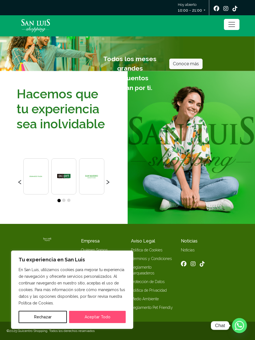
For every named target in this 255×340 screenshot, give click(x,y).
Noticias (189, 241)
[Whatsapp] (239, 325)
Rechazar (43, 317)
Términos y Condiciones (151, 258)
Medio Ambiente (145, 299)
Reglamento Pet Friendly (152, 307)
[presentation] (20, 181)
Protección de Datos (148, 281)
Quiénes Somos (94, 250)
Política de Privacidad (149, 290)
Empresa (90, 241)
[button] (58, 200)
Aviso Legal (143, 241)
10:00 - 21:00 (190, 10)
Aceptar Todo (97, 317)
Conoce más (186, 63)
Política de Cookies (146, 250)
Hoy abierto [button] (190, 7)
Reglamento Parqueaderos (142, 270)
